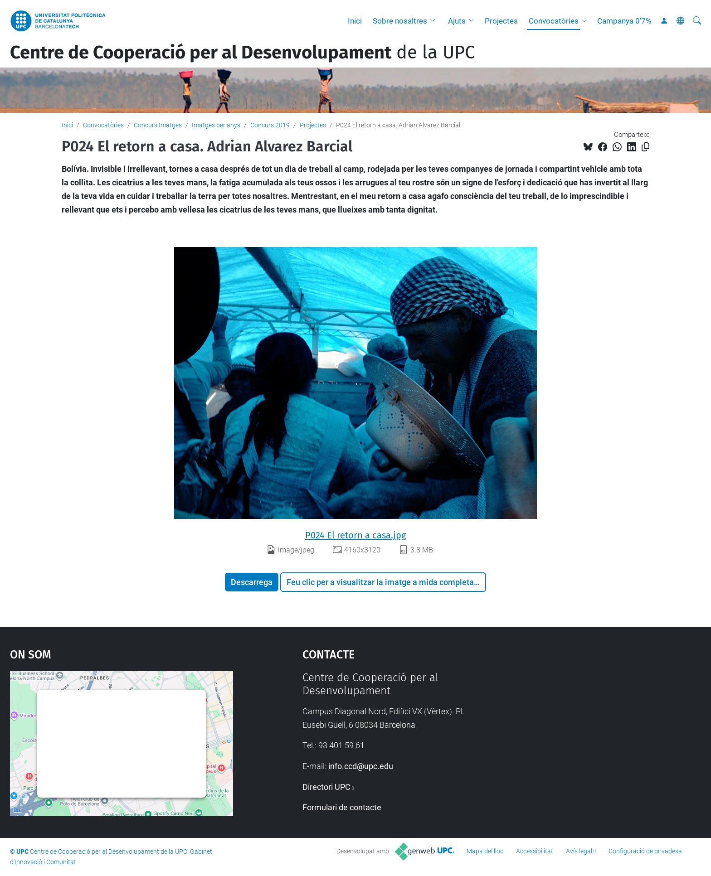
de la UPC (242, 52)
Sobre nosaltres (400, 20)
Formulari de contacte (341, 807)
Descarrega (252, 582)
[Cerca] (697, 21)
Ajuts (457, 20)
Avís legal (579, 851)
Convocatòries (554, 20)
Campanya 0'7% (624, 20)
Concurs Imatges (158, 125)
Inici (355, 20)
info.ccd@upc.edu (360, 766)
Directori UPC (326, 787)
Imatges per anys (216, 125)
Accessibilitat (534, 851)
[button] (435, 21)
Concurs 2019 (270, 125)
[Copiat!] (645, 147)
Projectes (501, 20)
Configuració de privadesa (645, 851)
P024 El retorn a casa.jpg (355, 535)
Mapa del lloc (485, 851)
